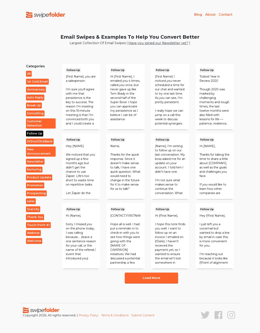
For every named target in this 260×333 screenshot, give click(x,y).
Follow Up (34, 133)
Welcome (34, 241)
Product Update (39, 177)
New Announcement (39, 151)
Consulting (35, 113)
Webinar (33, 233)
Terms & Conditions (115, 315)
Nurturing (34, 169)
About (210, 14)
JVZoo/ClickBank (40, 141)
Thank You (35, 217)
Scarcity (33, 209)
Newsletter (35, 161)
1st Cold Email (37, 81)
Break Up (34, 105)
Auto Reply (35, 97)
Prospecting (36, 193)
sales (31, 201)
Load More (151, 278)
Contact (225, 14)
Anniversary (36, 89)
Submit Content (142, 315)
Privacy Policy (88, 315)
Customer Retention (34, 123)
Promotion (35, 185)
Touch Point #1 (38, 225)
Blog (198, 14)
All (29, 73)
